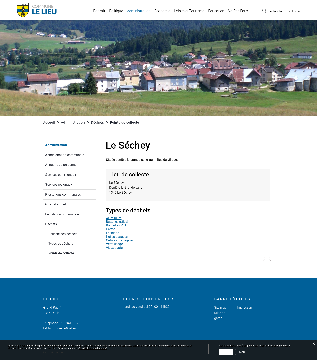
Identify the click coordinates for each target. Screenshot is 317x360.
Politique (116, 11)
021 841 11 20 (69, 323)
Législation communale (62, 214)
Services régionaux (58, 184)
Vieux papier (115, 248)
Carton (110, 229)
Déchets (51, 224)
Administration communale (64, 155)
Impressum (245, 307)
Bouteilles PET (116, 225)
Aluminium (114, 218)
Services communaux (60, 175)
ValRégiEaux (238, 11)
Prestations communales (63, 194)
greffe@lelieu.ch (68, 328)
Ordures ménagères (120, 240)
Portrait (99, 11)
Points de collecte (70, 253)
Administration (138, 11)
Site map (220, 307)
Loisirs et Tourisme (189, 11)
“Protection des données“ (93, 348)
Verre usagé (114, 244)
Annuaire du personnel (61, 165)
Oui (225, 352)
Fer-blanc (112, 233)
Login (296, 11)
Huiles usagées (117, 237)
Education (216, 11)
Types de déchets (60, 243)
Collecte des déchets (62, 234)
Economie (162, 11)
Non (242, 352)
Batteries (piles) (117, 222)
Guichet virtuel (55, 204)
